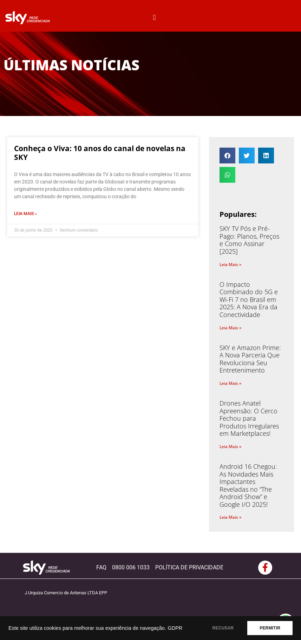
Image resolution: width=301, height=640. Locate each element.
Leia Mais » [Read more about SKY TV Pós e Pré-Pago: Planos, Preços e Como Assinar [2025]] (230, 264)
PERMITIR (270, 628)
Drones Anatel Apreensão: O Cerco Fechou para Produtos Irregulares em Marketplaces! (249, 418)
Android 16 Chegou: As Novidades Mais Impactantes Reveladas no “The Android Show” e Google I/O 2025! (248, 485)
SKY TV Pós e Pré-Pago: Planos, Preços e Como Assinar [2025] (249, 240)
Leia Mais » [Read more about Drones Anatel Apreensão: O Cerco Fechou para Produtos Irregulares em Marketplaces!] (230, 447)
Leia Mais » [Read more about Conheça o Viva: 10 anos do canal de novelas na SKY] (25, 213)
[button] (154, 18)
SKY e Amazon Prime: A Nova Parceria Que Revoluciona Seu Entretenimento (250, 359)
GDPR (175, 628)
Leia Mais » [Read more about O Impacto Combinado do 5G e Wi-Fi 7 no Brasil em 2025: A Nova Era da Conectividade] (230, 328)
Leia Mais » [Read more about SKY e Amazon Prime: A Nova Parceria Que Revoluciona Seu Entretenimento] (230, 383)
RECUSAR (223, 628)
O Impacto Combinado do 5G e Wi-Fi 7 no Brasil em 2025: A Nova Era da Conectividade (249, 299)
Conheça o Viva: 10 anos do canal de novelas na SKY (99, 152)
